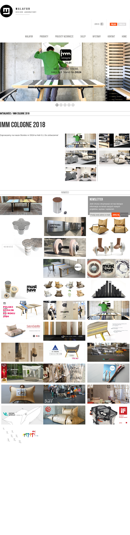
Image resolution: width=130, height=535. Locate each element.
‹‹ (9, 72)
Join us (98, 24)
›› (120, 72)
